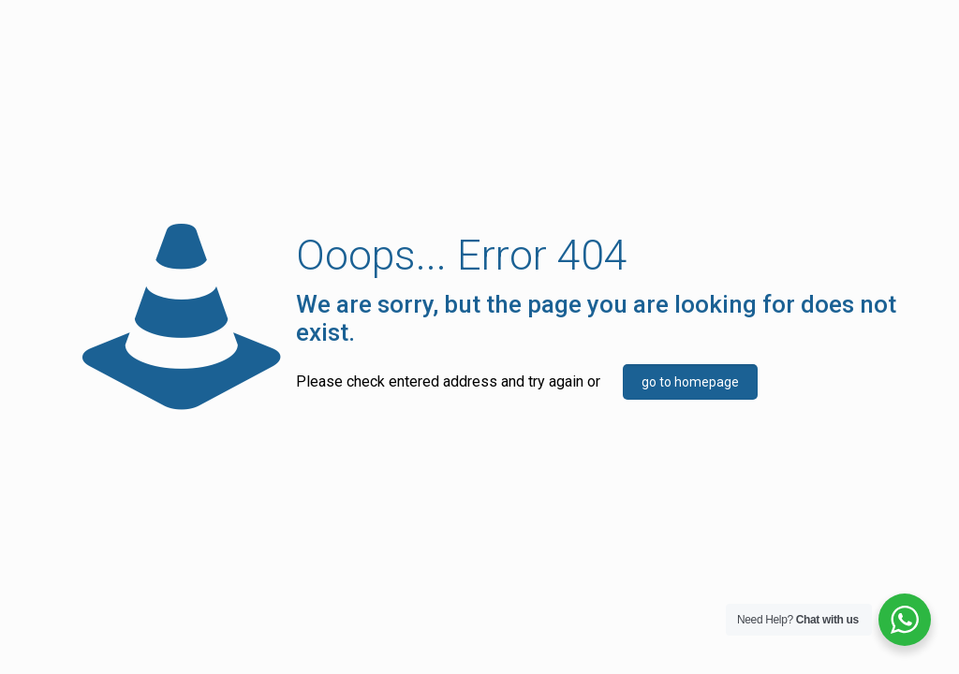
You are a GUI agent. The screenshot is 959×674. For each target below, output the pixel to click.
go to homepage (690, 381)
